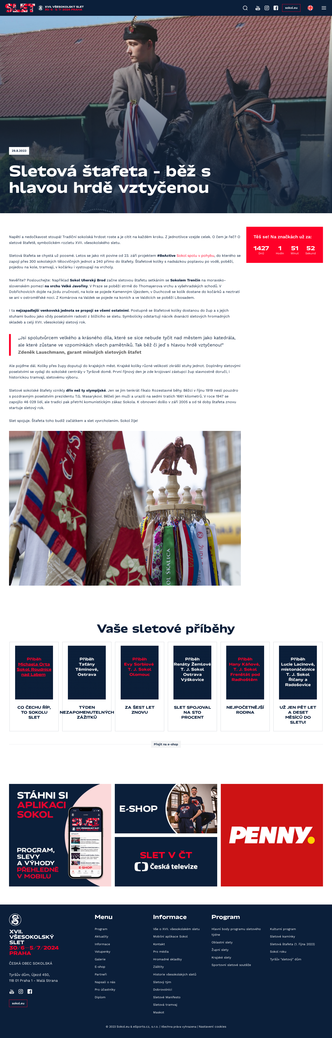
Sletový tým (162, 982)
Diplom (100, 997)
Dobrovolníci (162, 989)
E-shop (100, 966)
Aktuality (101, 936)
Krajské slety (221, 957)
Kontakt (159, 944)
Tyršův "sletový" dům (285, 959)
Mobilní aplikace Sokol (170, 936)
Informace (102, 944)
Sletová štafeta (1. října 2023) (292, 944)
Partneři (101, 974)
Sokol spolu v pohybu (195, 255)
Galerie (100, 959)
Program (101, 929)
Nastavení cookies (212, 1026)
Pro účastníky (105, 989)
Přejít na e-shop (166, 744)
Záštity (158, 966)
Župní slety (220, 950)
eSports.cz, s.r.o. (146, 1026)
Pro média (161, 951)
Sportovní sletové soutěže (231, 965)
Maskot (158, 1012)
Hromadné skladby (167, 959)
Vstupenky (102, 951)
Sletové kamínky (282, 936)
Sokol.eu (123, 1026)
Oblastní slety (222, 942)
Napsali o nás (105, 982)
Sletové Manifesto (166, 997)
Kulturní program (283, 929)
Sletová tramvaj (165, 1004)
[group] (34, 686)
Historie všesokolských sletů (174, 974)
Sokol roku (278, 951)
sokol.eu (291, 7)
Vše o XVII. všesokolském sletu (176, 929)
